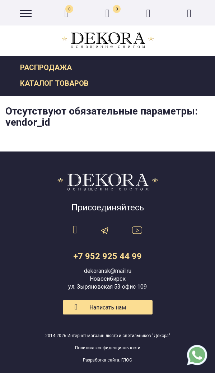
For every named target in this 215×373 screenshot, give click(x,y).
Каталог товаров (54, 83)
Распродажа (46, 67)
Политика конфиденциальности (107, 347)
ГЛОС (126, 360)
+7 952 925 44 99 (107, 256)
